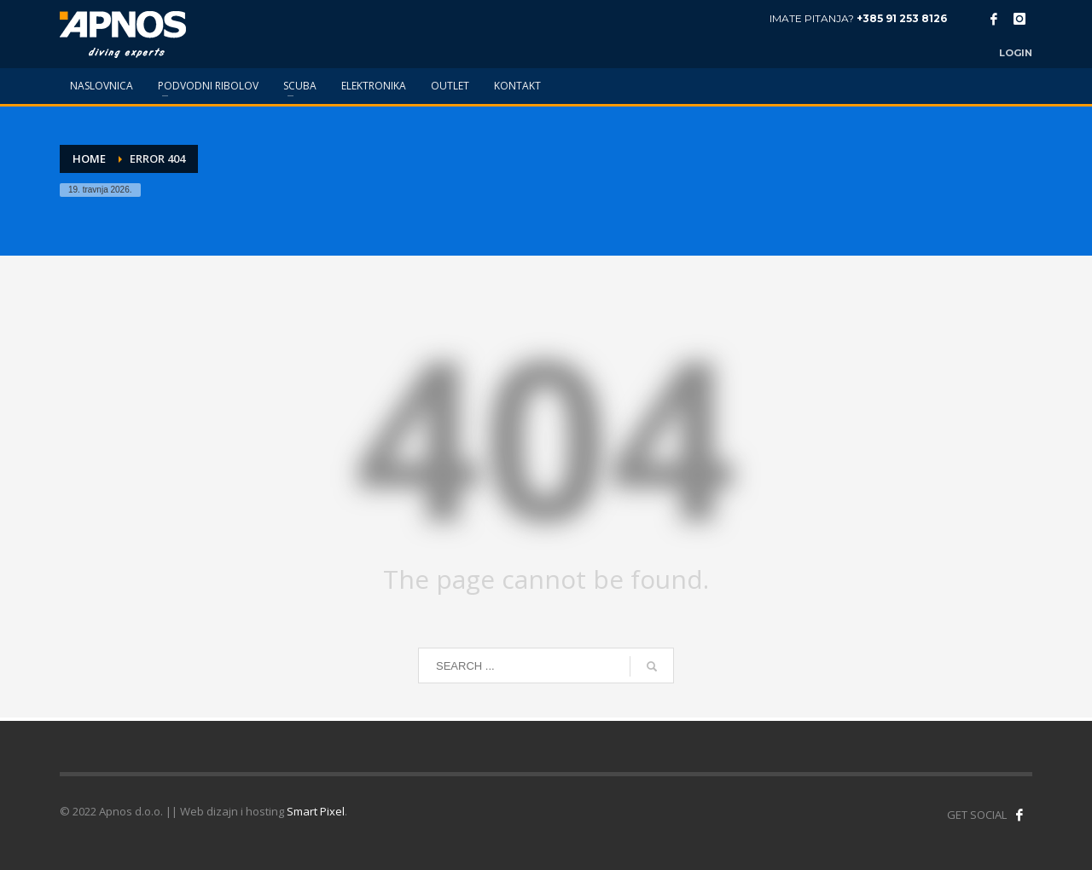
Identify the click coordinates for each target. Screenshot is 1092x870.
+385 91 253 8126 (902, 18)
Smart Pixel (316, 811)
